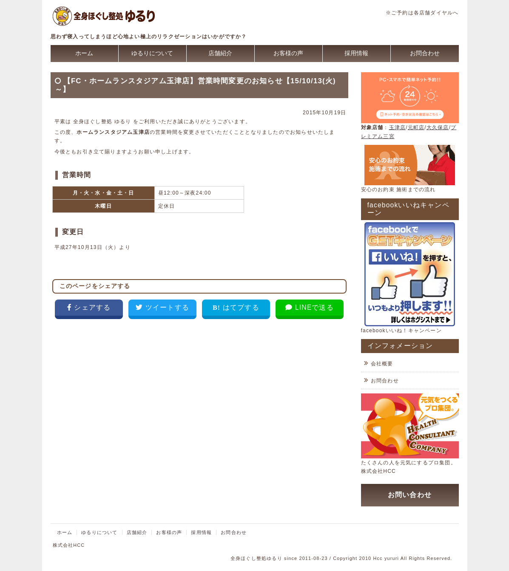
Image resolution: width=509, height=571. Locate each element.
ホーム (84, 53)
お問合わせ (425, 53)
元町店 (416, 127)
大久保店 (438, 127)
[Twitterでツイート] (162, 309)
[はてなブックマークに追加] (236, 309)
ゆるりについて (152, 53)
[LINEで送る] (309, 309)
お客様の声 (288, 53)
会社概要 (382, 364)
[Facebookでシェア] (88, 309)
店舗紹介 (220, 53)
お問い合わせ (410, 494)
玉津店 (397, 127)
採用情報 (356, 53)
